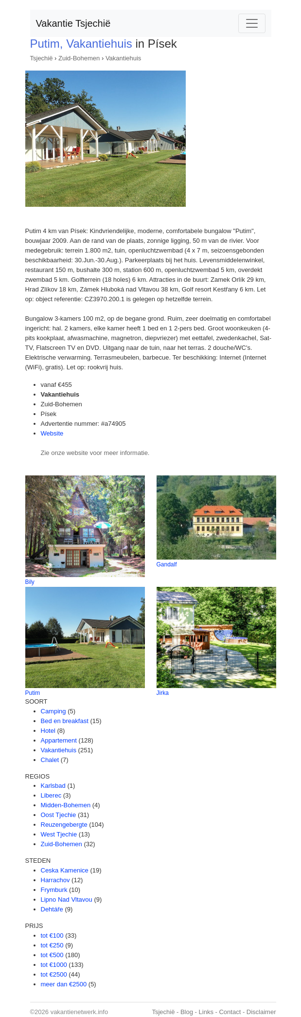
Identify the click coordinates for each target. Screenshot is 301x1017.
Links (206, 1012)
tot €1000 (54, 964)
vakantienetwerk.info (79, 1012)
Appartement (59, 740)
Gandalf (167, 564)
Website (52, 433)
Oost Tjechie (58, 814)
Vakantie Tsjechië (73, 23)
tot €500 (52, 955)
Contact (230, 1012)
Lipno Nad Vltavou (66, 899)
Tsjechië (41, 58)
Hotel (48, 730)
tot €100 (52, 935)
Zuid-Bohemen (79, 58)
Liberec (51, 795)
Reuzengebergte (64, 824)
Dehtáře (52, 909)
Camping (53, 711)
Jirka (163, 693)
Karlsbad (53, 785)
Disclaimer (261, 1012)
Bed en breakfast (65, 721)
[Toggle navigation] (252, 23)
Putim (32, 693)
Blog (186, 1012)
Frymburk (54, 889)
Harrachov (55, 880)
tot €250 (52, 945)
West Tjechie (59, 834)
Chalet (50, 759)
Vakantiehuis (123, 58)
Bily (30, 582)
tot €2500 (54, 974)
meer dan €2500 (64, 984)
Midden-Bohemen (66, 805)
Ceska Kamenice (65, 870)
